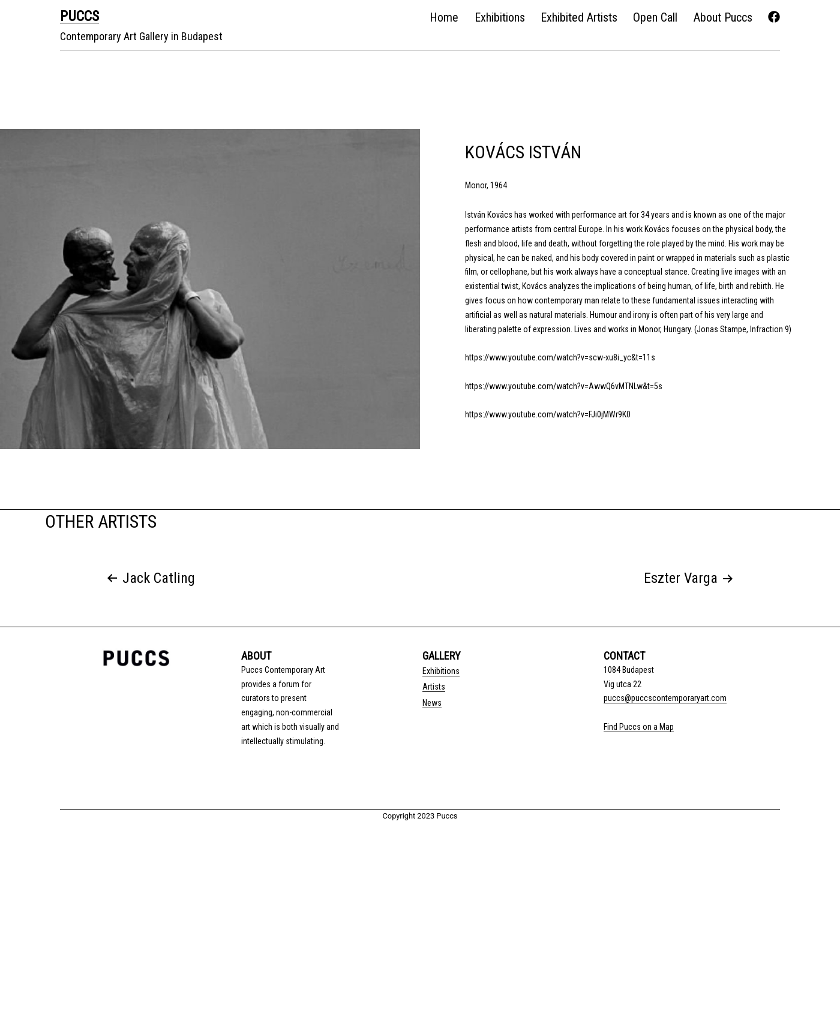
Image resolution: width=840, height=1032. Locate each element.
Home (444, 17)
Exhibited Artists (579, 17)
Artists (433, 686)
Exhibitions (500, 17)
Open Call (655, 17)
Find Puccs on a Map (639, 727)
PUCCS (79, 16)
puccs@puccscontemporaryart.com (665, 698)
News (432, 703)
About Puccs (723, 17)
